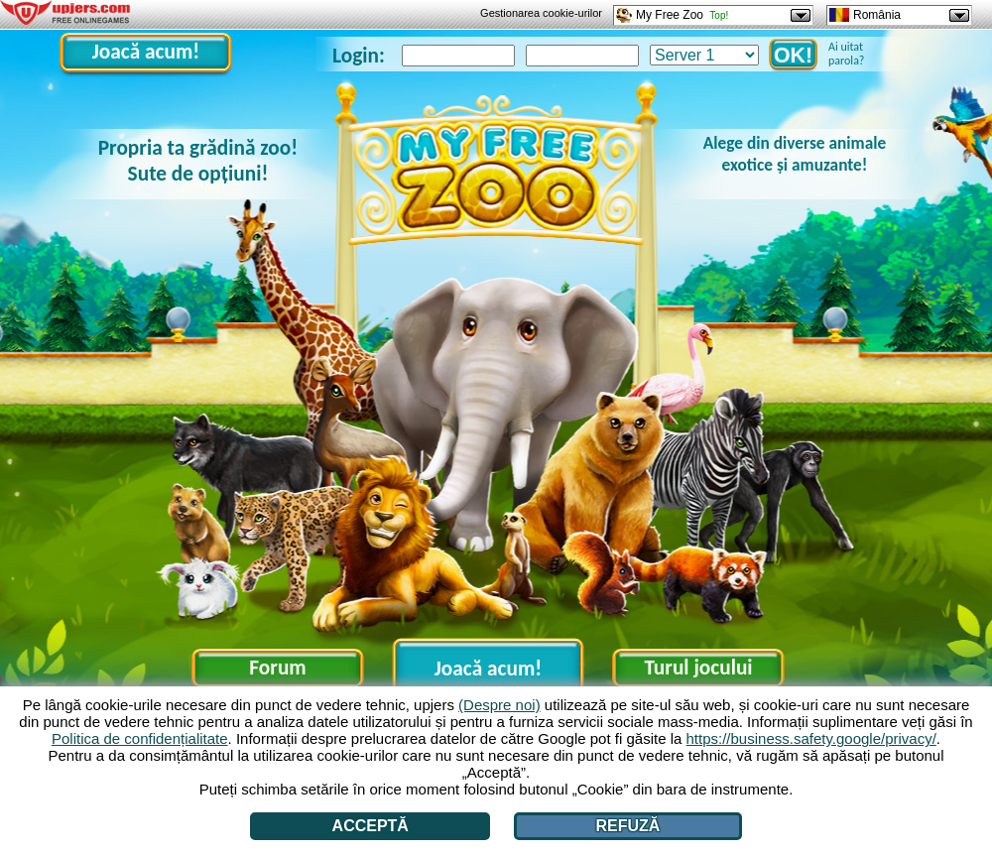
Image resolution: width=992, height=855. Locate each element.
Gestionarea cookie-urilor (541, 13)
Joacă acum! (145, 51)
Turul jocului (698, 667)
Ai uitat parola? (846, 53)
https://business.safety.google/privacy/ (811, 738)
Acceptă (370, 825)
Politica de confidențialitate (140, 738)
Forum (277, 667)
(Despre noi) (499, 704)
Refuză (628, 825)
